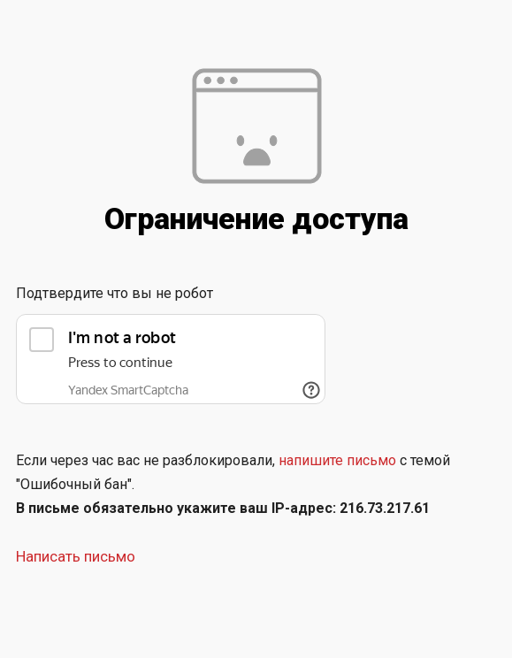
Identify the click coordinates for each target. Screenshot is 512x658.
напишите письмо (337, 460)
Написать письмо (75, 556)
